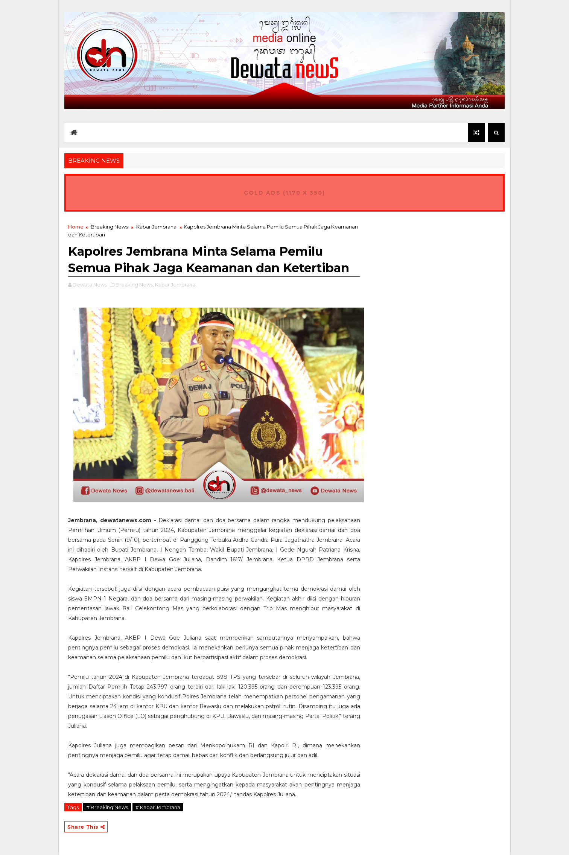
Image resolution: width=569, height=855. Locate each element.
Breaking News (109, 227)
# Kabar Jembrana (157, 807)
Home (76, 227)
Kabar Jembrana (156, 227)
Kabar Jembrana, (175, 285)
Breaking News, (135, 285)
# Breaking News (107, 807)
